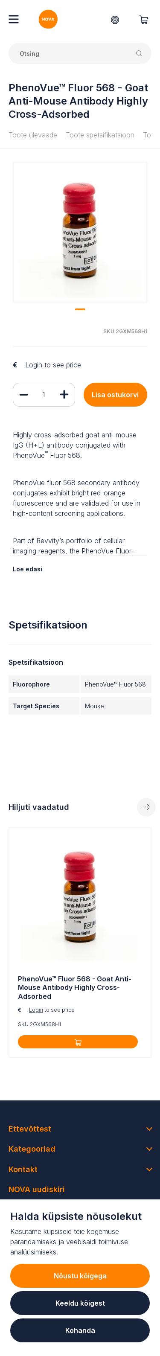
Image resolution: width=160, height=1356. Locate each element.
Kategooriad (32, 1148)
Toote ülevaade (33, 135)
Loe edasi (27, 569)
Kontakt (23, 1169)
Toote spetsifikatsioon (100, 135)
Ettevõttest (30, 1128)
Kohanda (80, 1330)
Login (33, 365)
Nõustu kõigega (80, 1276)
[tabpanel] (80, 232)
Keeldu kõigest (80, 1303)
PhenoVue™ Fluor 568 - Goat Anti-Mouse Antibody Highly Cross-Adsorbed (74, 988)
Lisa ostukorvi (115, 394)
